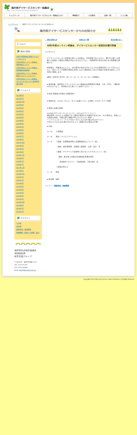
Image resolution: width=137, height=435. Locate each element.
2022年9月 (20, 133)
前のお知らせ (51, 40)
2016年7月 (20, 177)
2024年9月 (20, 105)
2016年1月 (20, 180)
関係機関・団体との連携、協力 (27, 233)
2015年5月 (20, 186)
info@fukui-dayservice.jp (27, 270)
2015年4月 (20, 190)
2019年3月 (20, 158)
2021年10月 (20, 143)
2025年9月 (20, 95)
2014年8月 (20, 205)
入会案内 (91, 15)
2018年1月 (20, 165)
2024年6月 (20, 108)
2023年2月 (20, 130)
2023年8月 (20, 121)
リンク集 (124, 15)
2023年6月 (20, 124)
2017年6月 (20, 171)
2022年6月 (20, 139)
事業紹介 (76, 15)
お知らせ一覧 (84, 40)
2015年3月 (20, 193)
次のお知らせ (117, 40)
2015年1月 (20, 199)
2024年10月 (20, 102)
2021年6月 (20, 149)
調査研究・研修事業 (61, 186)
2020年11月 (20, 155)
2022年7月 (20, 136)
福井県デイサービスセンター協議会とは (46, 15)
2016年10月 (20, 174)
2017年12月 (20, 168)
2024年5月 (20, 111)
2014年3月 (20, 212)
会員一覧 (107, 15)
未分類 (18, 226)
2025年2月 (20, 99)
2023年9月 (20, 117)
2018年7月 (20, 161)
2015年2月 (20, 196)
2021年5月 (20, 152)
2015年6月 (20, 183)
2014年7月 (20, 208)
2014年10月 (20, 202)
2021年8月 (20, 146)
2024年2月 (20, 114)
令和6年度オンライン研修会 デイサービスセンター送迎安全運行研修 (27, 81)
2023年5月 (20, 127)
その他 (18, 223)
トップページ (14, 15)
